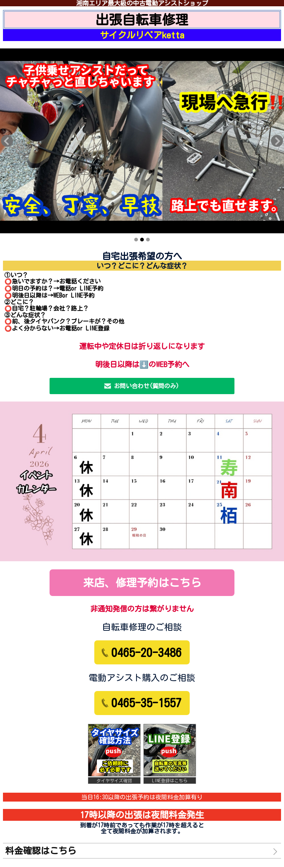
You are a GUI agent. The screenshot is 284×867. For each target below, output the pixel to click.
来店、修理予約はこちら (142, 582)
